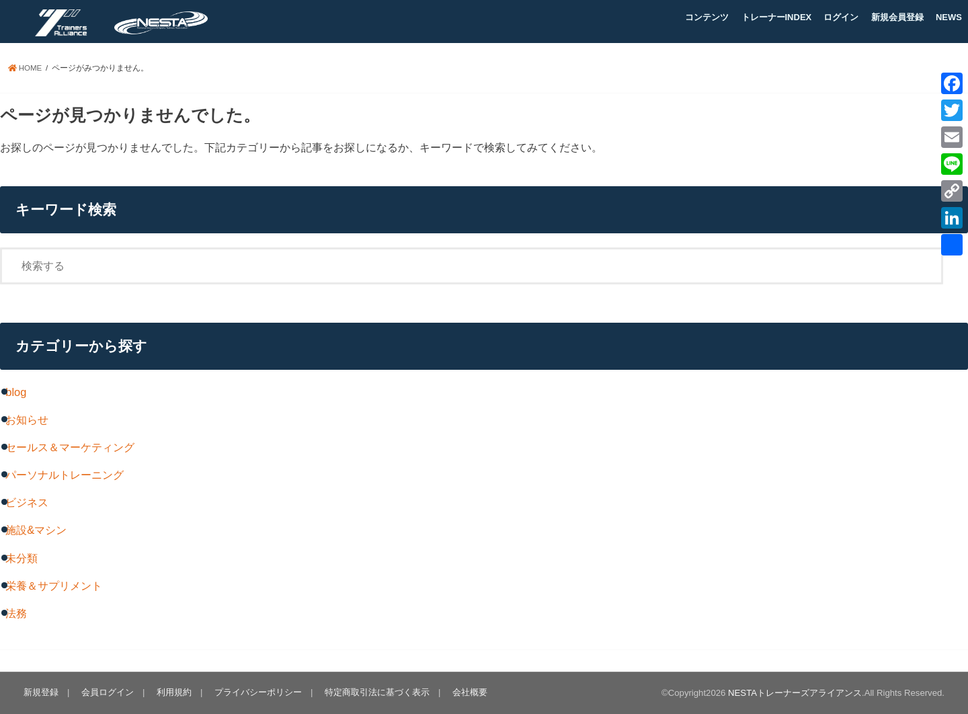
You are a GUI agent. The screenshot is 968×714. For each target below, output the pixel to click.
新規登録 (41, 692)
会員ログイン (107, 692)
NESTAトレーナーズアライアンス (795, 693)
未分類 (21, 558)
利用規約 (174, 692)
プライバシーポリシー (258, 692)
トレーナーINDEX (776, 17)
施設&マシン (36, 530)
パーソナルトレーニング (64, 475)
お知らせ (26, 419)
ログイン (840, 17)
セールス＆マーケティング (69, 447)
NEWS (949, 17)
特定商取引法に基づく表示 (377, 692)
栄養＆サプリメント (53, 586)
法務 (16, 613)
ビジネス (26, 502)
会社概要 (469, 692)
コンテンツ (707, 17)
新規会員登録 (897, 17)
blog (15, 392)
